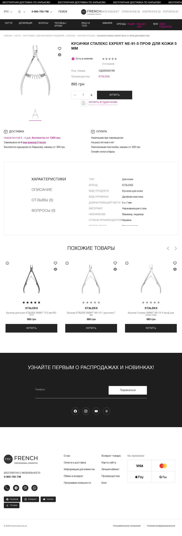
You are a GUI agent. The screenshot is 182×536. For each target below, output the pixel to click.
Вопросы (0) (43, 210)
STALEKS (104, 76)
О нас (67, 459)
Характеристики (49, 179)
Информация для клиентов (79, 473)
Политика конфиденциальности (161, 529)
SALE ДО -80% (140, 24)
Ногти (8, 23)
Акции (125, 23)
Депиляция (25, 23)
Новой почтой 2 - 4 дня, (32, 137)
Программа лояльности (77, 486)
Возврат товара (111, 459)
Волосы (43, 23)
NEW (154, 23)
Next (175, 248)
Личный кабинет (110, 473)
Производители (110, 479)
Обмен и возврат (73, 479)
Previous (168, 248)
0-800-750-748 (40, 12)
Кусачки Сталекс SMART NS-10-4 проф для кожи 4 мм (150, 311)
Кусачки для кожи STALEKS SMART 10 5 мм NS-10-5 (31, 311)
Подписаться (128, 393)
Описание (42, 189)
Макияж (94, 23)
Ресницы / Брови (61, 24)
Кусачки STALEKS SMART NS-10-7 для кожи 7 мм (91, 311)
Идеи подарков (169, 24)
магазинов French (34, 142)
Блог (104, 486)
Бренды (110, 23)
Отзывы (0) (42, 200)
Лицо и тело (78, 24)
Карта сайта (108, 466)
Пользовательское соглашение (127, 529)
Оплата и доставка (75, 466)
